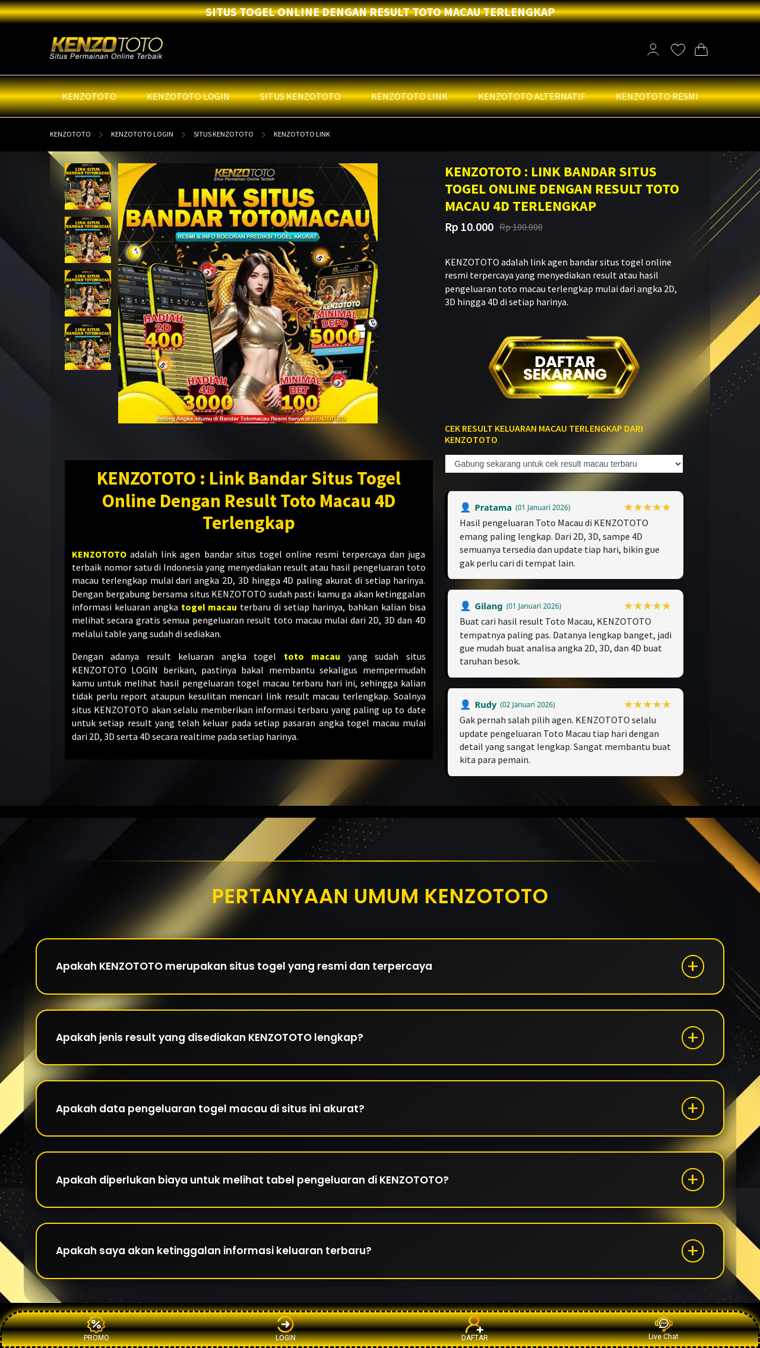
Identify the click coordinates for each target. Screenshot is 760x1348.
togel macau (209, 607)
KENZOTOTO (70, 133)
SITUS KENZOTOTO (224, 133)
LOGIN (286, 1328)
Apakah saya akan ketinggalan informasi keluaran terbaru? (224, 1264)
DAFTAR (474, 1328)
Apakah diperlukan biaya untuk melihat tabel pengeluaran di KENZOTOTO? (264, 1190)
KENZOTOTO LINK (302, 133)
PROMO (96, 1328)
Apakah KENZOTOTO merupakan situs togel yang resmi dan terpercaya (255, 967)
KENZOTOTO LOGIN (142, 133)
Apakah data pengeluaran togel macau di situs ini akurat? (220, 1116)
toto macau (312, 656)
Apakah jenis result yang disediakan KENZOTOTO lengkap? (220, 1041)
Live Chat (663, 1329)
